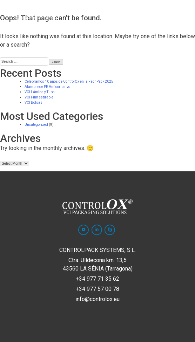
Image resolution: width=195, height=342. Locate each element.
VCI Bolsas (33, 102)
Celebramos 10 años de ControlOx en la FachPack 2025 (69, 81)
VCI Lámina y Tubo (39, 92)
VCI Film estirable (39, 97)
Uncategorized (36, 124)
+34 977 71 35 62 (97, 278)
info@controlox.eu (97, 299)
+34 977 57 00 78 (97, 289)
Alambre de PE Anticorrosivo (47, 87)
